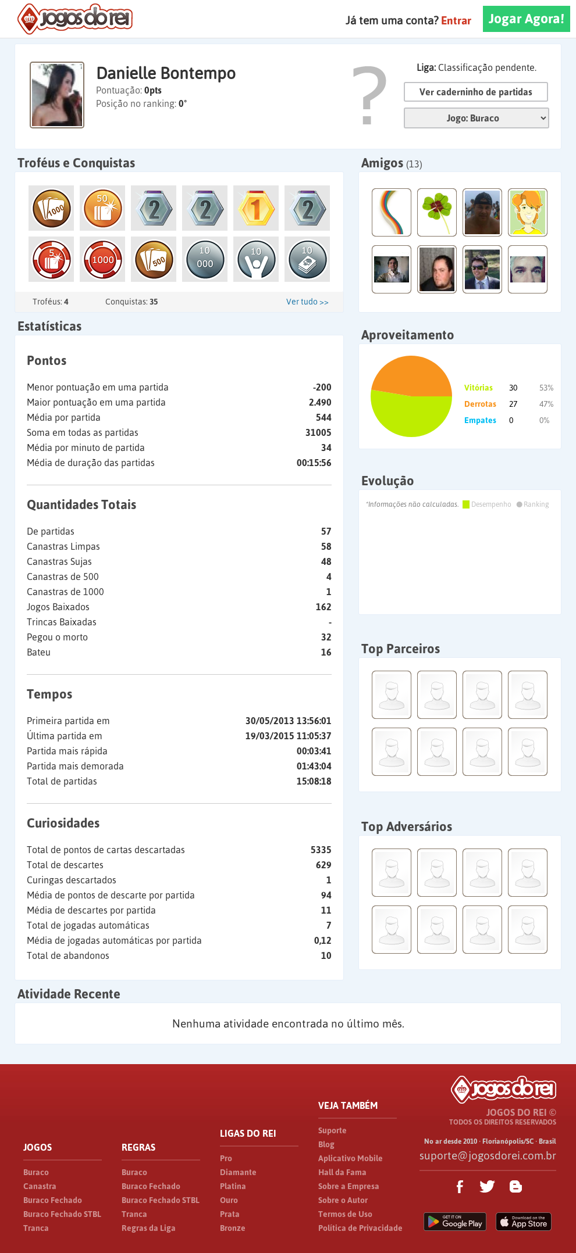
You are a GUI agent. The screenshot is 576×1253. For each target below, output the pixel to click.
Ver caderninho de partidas (475, 92)
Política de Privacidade (360, 1228)
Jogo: (476, 118)
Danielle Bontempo (166, 73)
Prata (230, 1214)
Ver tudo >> (307, 301)
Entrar (456, 20)
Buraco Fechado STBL (62, 1214)
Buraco (36, 1172)
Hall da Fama (342, 1172)
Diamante (238, 1172)
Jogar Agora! (526, 18)
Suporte (332, 1130)
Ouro (229, 1200)
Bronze (233, 1228)
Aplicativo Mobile (350, 1158)
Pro (226, 1158)
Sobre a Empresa (348, 1186)
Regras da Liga (149, 1228)
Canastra (39, 1186)
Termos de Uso (345, 1214)
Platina (233, 1186)
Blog (326, 1144)
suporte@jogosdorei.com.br (487, 1155)
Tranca (36, 1228)
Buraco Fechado (52, 1200)
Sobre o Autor (343, 1200)
